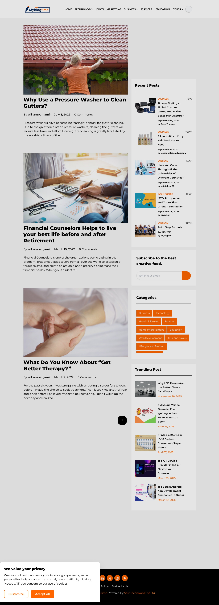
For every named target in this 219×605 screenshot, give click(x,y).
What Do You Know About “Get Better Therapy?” (67, 365)
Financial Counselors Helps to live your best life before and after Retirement (69, 234)
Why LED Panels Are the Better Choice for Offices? (171, 387)
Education (176, 329)
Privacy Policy (99, 586)
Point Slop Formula (170, 227)
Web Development (150, 338)
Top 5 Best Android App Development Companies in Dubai (171, 491)
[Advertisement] (163, 52)
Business (144, 313)
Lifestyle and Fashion (151, 346)
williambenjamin (37, 114)
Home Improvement (151, 329)
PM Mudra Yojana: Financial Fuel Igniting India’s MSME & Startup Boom (169, 413)
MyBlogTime (99, 593)
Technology (163, 313)
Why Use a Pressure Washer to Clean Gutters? (74, 102)
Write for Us (120, 586)
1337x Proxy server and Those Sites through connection (170, 202)
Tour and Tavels (177, 338)
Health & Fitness (149, 321)
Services (169, 321)
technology (165, 194)
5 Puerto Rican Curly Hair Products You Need (171, 140)
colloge (163, 160)
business (163, 98)
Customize (145, 593)
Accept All (172, 593)
